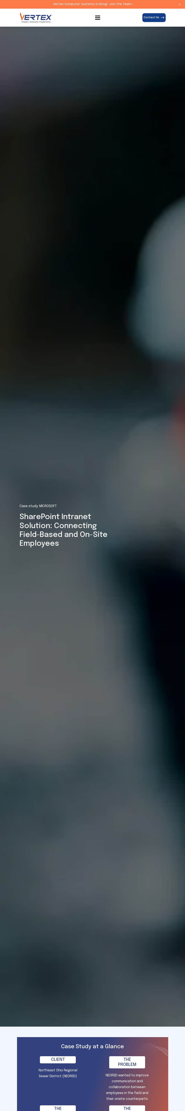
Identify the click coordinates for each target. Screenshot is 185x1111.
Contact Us (154, 17)
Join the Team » (121, 4)
